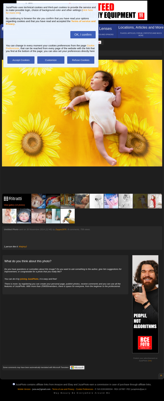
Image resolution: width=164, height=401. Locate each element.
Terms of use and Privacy (63, 389)
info (149, 361)
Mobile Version (24, 389)
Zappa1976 (60, 229)
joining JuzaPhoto (29, 279)
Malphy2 (23, 246)
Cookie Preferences (84, 389)
